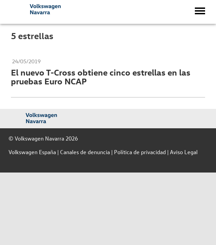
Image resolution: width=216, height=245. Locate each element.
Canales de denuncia (85, 152)
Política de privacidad (140, 152)
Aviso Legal (184, 152)
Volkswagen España (32, 152)
